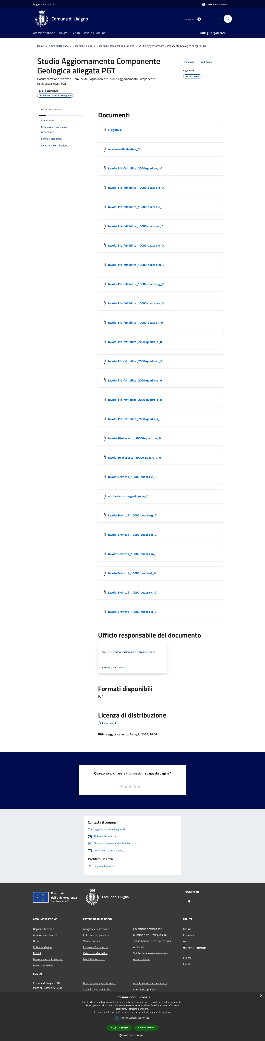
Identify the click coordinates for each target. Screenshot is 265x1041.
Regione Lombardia (44, 4)
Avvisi (186, 941)
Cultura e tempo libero (96, 935)
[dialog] (132, 1016)
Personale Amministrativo (48, 959)
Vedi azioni (208, 62)
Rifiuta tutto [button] (146, 1027)
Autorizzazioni (141, 959)
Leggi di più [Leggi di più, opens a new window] (165, 1012)
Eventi (187, 964)
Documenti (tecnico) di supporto (115, 46)
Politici (37, 953)
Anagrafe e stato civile (96, 929)
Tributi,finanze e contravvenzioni (152, 941)
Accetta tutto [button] (119, 1027)
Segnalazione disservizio (97, 989)
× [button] (261, 995)
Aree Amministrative (45, 935)
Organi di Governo (43, 929)
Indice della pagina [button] (51, 109)
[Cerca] (228, 19)
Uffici (36, 941)
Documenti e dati (83, 46)
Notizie (187, 929)
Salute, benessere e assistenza (150, 953)
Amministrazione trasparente (150, 983)
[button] (132, 1035)
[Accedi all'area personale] (215, 4)
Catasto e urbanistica (95, 953)
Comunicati (189, 935)
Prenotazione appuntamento (99, 983)
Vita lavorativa (91, 941)
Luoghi (187, 958)
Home (40, 46)
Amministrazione (59, 46)
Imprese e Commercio (95, 947)
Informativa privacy (144, 989)
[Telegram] (197, 18)
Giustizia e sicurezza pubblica (150, 935)
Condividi (191, 62)
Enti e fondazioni (42, 947)
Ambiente (138, 947)
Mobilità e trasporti (94, 959)
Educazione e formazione (147, 929)
